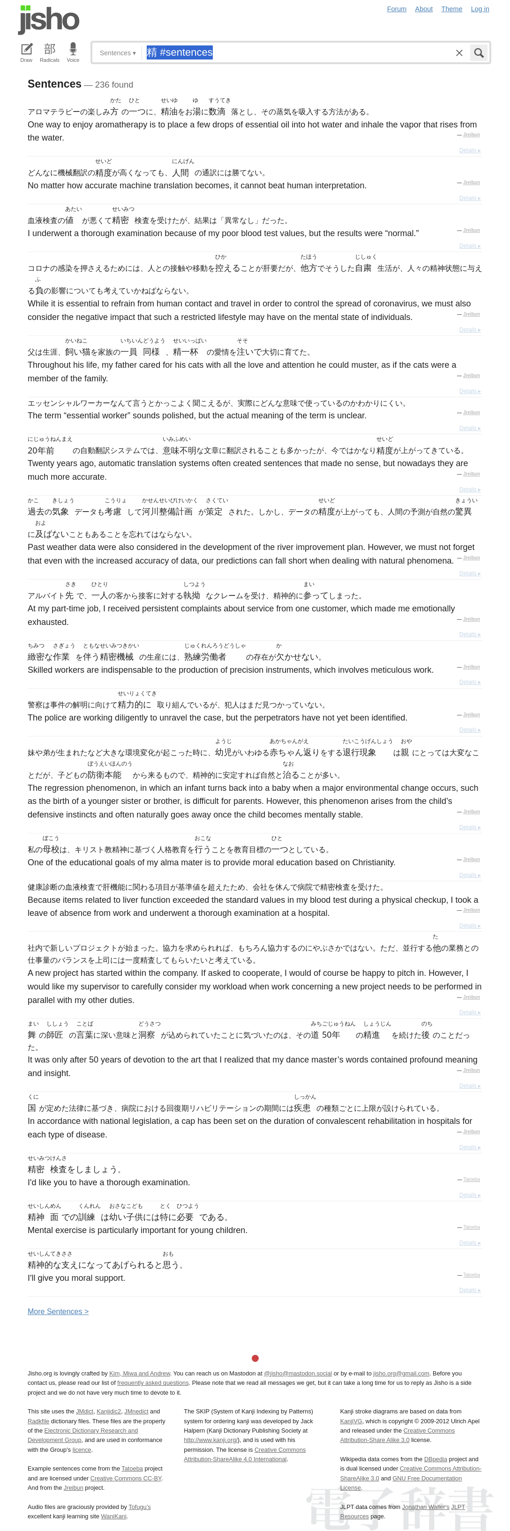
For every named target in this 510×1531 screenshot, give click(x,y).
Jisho (49, 20)
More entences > (58, 1311)
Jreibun (471, 134)
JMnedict (136, 1411)
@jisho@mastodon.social (298, 1373)
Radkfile (38, 1421)
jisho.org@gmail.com (401, 1373)
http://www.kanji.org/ (211, 1439)
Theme (452, 9)
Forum (397, 9)
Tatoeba (471, 1179)
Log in (480, 9)
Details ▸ (470, 150)
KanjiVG (351, 1421)
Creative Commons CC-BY (125, 1478)
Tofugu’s (139, 1506)
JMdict (84, 1411)
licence (82, 1449)
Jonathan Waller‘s (426, 1506)
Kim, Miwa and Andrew (139, 1373)
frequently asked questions (152, 1382)
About (424, 9)
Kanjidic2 (109, 1411)
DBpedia (435, 1459)
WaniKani (114, 1516)
